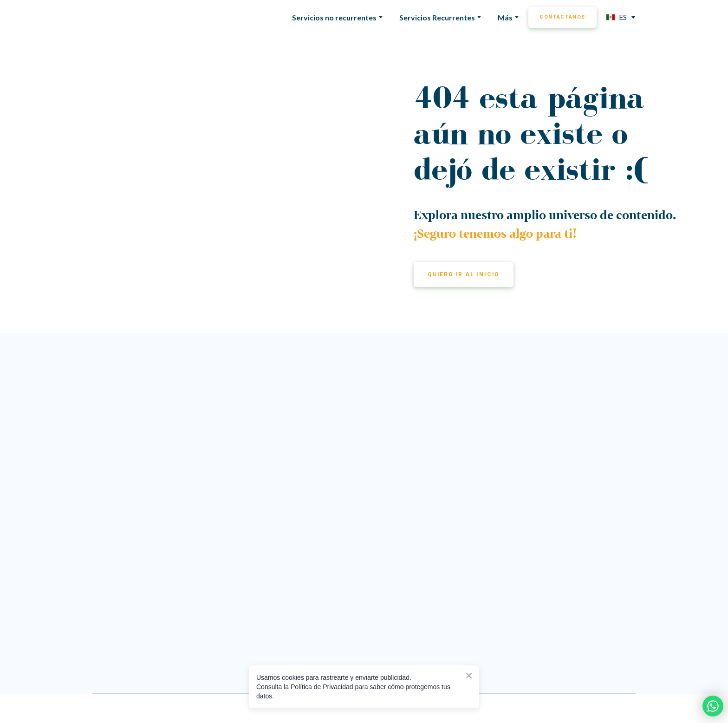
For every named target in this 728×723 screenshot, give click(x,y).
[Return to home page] (129, 17)
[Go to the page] (334, 385)
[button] (562, 17)
